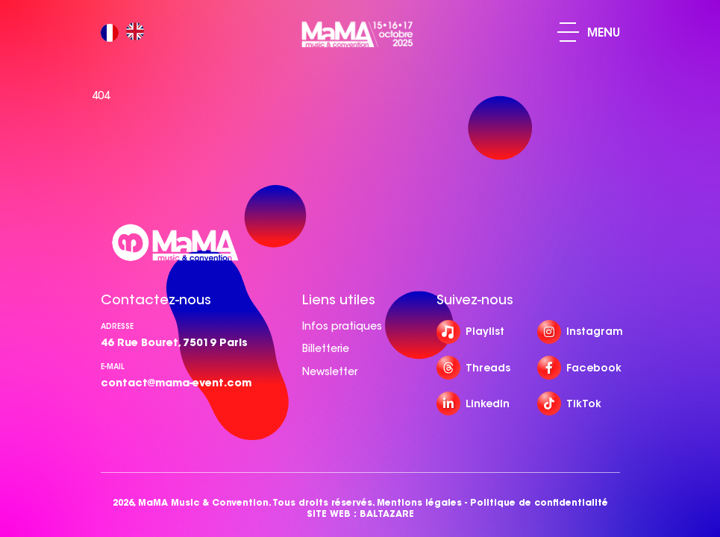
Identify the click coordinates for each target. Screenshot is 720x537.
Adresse (117, 326)
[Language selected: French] (126, 32)
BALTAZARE (387, 513)
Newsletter (329, 371)
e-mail (113, 366)
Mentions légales (419, 502)
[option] (138, 32)
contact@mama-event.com (176, 382)
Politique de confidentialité (539, 502)
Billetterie (325, 348)
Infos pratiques (342, 326)
